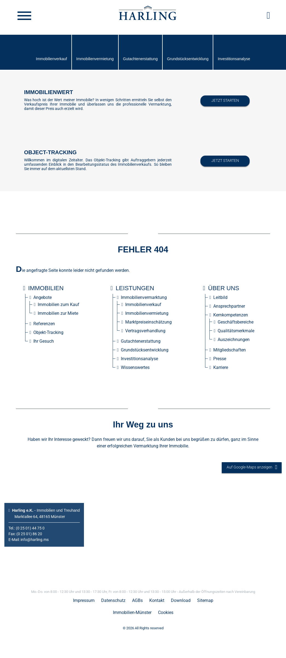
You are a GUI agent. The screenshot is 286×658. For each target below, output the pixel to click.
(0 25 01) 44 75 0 (30, 528)
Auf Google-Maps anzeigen (252, 467)
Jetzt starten (225, 100)
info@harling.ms (35, 539)
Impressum (84, 600)
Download (181, 600)
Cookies (165, 612)
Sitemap (205, 600)
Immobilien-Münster (132, 612)
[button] (268, 15)
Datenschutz (113, 600)
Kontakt (156, 600)
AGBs (137, 600)
